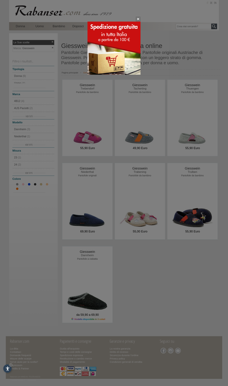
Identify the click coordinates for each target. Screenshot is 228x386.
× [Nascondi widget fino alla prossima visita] (10, 365)
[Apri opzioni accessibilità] (7, 368)
